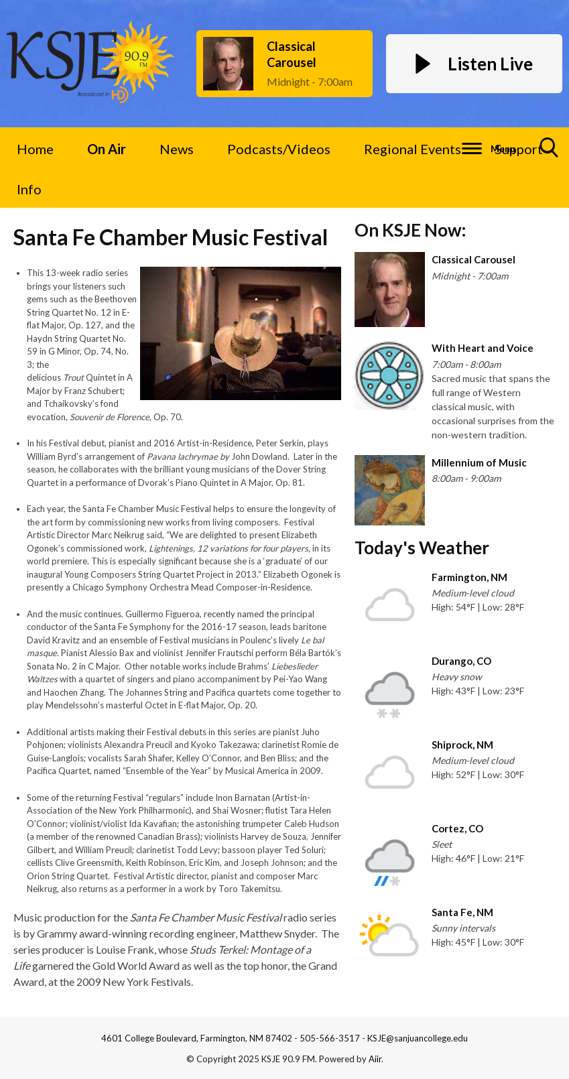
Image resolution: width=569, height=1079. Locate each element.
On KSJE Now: (410, 230)
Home (35, 149)
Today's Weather (422, 547)
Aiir (375, 1059)
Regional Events (412, 149)
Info (29, 189)
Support (519, 149)
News (177, 149)
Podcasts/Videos (278, 149)
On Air (106, 149)
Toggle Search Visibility (549, 152)
